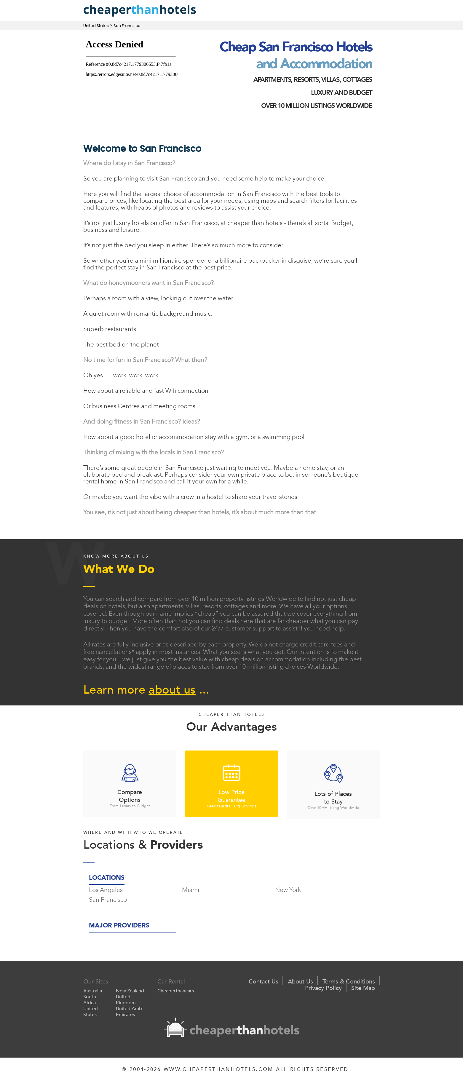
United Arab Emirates (129, 1012)
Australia (92, 991)
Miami (190, 890)
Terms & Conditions (348, 981)
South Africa (89, 1000)
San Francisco (127, 25)
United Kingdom (126, 1000)
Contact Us (263, 981)
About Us (300, 981)
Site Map (363, 988)
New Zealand (130, 991)
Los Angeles (106, 890)
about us (172, 690)
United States (96, 25)
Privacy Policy (323, 988)
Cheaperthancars (175, 991)
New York (288, 890)
